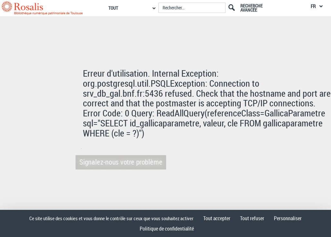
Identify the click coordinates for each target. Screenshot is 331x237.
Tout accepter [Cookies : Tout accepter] (216, 218)
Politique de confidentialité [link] (167, 228)
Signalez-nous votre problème (120, 162)
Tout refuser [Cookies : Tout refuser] (252, 218)
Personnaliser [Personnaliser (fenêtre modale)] (288, 218)
